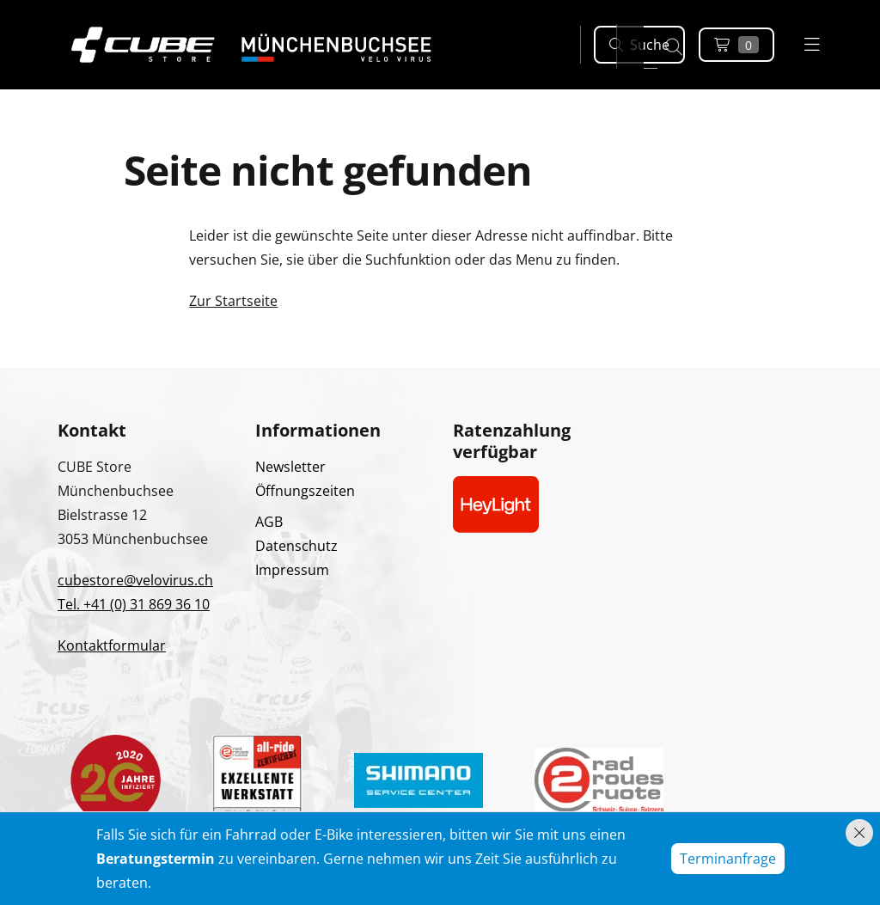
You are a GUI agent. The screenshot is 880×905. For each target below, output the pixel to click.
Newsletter (290, 466)
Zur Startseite (233, 300)
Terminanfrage (728, 858)
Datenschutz (296, 545)
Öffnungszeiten (305, 490)
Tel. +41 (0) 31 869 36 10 (134, 604)
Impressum (292, 569)
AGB (269, 521)
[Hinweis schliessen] (859, 833)
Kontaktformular (112, 645)
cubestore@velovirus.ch (135, 580)
